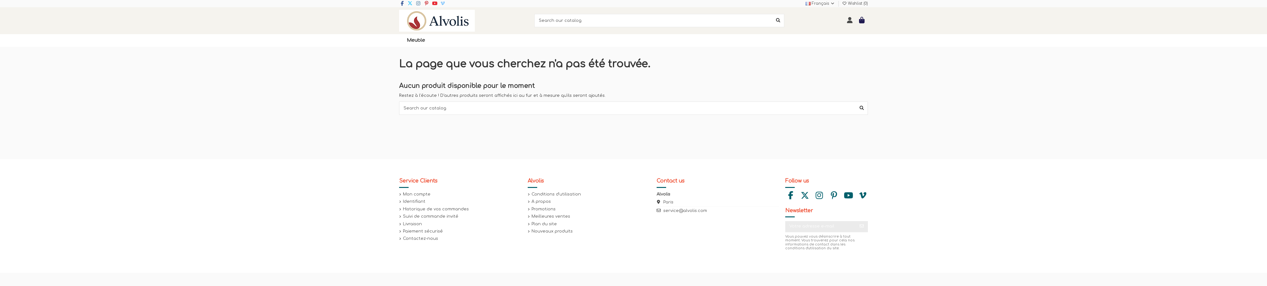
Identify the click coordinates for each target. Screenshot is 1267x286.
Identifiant (414, 201)
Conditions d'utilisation (556, 194)
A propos (541, 201)
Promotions (544, 209)
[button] (416, 40)
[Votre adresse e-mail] (820, 226)
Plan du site (544, 224)
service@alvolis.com (685, 210)
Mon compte (416, 194)
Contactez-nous (420, 238)
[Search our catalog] (778, 20)
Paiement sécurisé (423, 231)
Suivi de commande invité (430, 216)
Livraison (412, 224)
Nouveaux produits (552, 231)
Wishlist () (855, 3)
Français (820, 3)
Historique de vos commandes (436, 209)
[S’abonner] (862, 226)
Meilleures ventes (551, 216)
